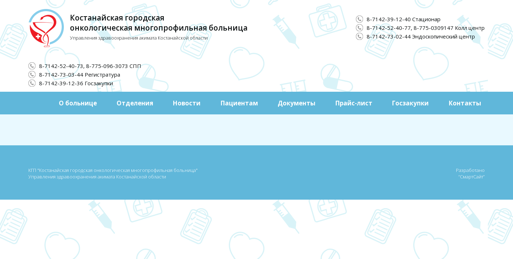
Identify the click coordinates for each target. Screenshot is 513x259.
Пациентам (239, 103)
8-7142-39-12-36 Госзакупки (76, 83)
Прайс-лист (353, 103)
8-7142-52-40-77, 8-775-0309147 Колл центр (426, 27)
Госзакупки (410, 103)
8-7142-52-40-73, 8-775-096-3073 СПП (90, 65)
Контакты (464, 103)
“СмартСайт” (471, 176)
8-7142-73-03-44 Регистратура (79, 74)
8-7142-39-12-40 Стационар (404, 19)
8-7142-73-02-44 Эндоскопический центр (421, 36)
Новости (187, 103)
